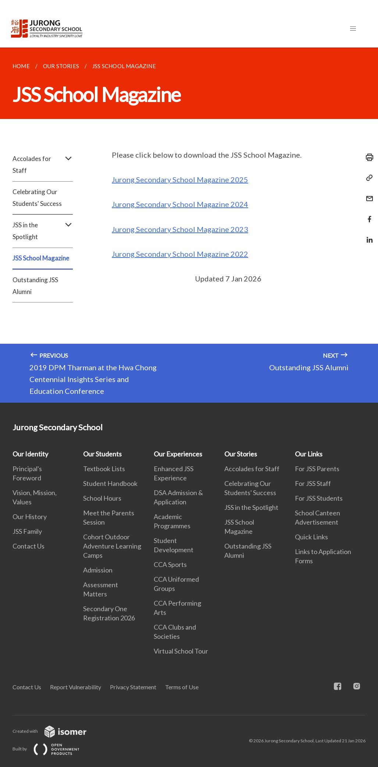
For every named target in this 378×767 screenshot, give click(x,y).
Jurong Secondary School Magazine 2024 (180, 204)
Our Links (308, 454)
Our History (30, 516)
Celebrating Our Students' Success (37, 197)
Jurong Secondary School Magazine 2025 (180, 179)
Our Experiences (178, 454)
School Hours (102, 498)
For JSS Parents (317, 469)
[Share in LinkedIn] (367, 235)
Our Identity (30, 454)
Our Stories (240, 454)
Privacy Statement (133, 686)
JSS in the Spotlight (43, 231)
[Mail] (367, 193)
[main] (189, 225)
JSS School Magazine (41, 258)
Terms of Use (182, 686)
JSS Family (27, 531)
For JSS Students (319, 498)
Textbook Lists (104, 469)
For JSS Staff (313, 483)
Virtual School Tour (181, 651)
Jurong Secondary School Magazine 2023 (180, 229)
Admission (98, 570)
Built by (52, 749)
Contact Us (28, 546)
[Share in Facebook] (367, 214)
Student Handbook (110, 483)
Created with (55, 731)
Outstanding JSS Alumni (35, 285)
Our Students (102, 454)
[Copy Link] (367, 178)
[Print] (367, 157)
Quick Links (311, 537)
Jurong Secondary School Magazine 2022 (180, 253)
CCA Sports (170, 564)
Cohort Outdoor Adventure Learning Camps (112, 546)
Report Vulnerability (75, 686)
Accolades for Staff (43, 164)
